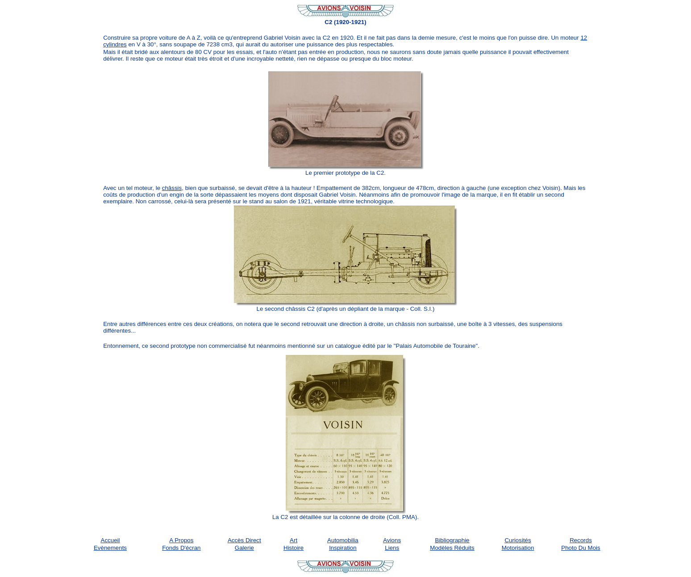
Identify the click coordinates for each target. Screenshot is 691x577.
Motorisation (518, 547)
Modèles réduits (452, 547)
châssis (172, 188)
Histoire (293, 547)
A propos (181, 540)
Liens (392, 547)
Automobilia (342, 540)
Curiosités (517, 540)
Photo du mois (580, 547)
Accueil (110, 540)
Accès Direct (244, 540)
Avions (392, 540)
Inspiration (343, 547)
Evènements (110, 547)
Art (293, 540)
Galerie (244, 547)
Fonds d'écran (181, 547)
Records (581, 540)
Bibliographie (452, 540)
